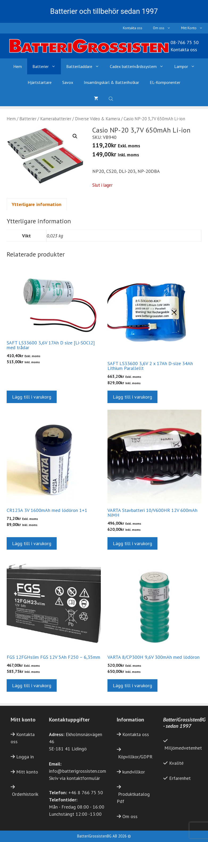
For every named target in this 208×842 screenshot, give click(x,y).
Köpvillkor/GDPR (135, 757)
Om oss (164, 28)
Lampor (187, 66)
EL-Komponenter (165, 82)
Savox (67, 82)
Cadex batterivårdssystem (139, 66)
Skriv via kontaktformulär (74, 778)
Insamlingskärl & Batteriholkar (111, 82)
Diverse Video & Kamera (97, 119)
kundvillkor (133, 772)
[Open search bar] (111, 98)
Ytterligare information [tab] (36, 204)
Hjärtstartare (40, 82)
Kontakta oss (132, 28)
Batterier (46, 66)
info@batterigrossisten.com (77, 771)
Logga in (25, 757)
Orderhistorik (25, 794)
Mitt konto (27, 772)
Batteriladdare (85, 66)
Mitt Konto (194, 28)
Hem (17, 66)
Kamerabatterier (55, 119)
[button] (75, 136)
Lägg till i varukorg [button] (31, 397)
